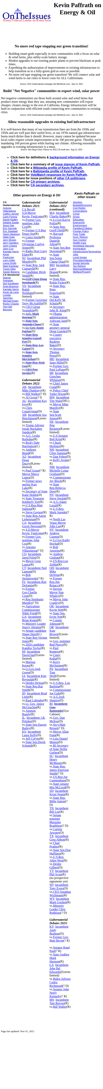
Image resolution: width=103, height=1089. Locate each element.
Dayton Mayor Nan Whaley (56, 592)
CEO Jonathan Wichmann (60, 893)
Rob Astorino (54, 548)
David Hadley (10, 219)
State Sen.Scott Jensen (55, 415)
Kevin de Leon (11, 292)
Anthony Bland (29, 451)
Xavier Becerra (11, 271)
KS (24, 731)
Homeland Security (83, 245)
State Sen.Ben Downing (59, 249)
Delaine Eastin (11, 222)
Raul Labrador (35, 700)
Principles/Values (82, 260)
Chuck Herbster (55, 444)
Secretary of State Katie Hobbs (35, 493)
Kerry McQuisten (56, 663)
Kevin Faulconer (8, 256)
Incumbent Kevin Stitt (59, 608)
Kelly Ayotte (61, 460)
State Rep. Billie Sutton (57, 799)
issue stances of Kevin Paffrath (77, 164)
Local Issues (80, 257)
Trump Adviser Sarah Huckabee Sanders (33, 429)
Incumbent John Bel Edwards (58, 968)
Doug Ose (8, 225)
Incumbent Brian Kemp (31, 618)
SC (51, 756)
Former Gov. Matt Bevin (59, 938)
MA (51, 213)
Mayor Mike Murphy (59, 406)
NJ (24, 258)
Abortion (77, 202)
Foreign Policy (81, 231)
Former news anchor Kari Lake (32, 484)
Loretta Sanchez (8, 296)
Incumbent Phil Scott (58, 872)
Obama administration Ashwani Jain (58, 317)
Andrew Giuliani (56, 555)
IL (23, 717)
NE (51, 421)
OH (51, 568)
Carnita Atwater (55, 830)
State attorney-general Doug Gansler (59, 328)
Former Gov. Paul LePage (59, 367)
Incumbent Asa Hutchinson (34, 416)
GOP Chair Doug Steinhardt (34, 280)
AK (24, 387)
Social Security (81, 263)
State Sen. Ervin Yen (57, 615)
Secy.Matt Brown (57, 726)
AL (24, 401)
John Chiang (10, 245)
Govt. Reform (80, 237)
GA (24, 616)
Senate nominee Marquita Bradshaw (55, 820)
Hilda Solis (9, 237)
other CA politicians (71, 178)
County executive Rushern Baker (55, 340)
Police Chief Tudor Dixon (58, 392)
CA (24, 522)
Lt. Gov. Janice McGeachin (33, 705)
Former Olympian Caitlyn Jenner (33, 244)
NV (51, 495)
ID (23, 693)
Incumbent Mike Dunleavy (31, 388)
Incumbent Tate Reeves (59, 1001)
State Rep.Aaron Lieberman (34, 517)
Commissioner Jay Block (60, 479)
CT (24, 568)
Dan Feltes (59, 456)
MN (51, 397)
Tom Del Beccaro (7, 308)
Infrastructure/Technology (87, 251)
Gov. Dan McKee (57, 719)
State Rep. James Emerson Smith (59, 770)
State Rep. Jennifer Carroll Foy (32, 338)
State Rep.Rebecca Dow (57, 488)
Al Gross (31, 397)
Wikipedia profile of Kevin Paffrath (57, 167)
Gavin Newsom (11, 234)
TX (51, 836)
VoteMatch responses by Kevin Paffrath (59, 174)
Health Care (79, 242)
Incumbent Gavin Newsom (31, 524)
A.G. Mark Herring (30, 315)
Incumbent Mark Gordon (59, 900)
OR (51, 627)
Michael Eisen (10, 300)
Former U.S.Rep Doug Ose (34, 232)
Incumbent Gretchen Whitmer (58, 376)
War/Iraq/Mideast (82, 269)
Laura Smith (9, 263)
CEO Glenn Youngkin (31, 308)
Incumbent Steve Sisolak (59, 496)
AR (24, 414)
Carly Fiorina (10, 216)
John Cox (8, 248)
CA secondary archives (47, 185)
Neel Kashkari (10, 266)
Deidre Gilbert (55, 865)
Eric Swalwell (10, 231)
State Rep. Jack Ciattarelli (33, 266)
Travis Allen (9, 269)
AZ (24, 456)
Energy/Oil (79, 222)
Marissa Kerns (28, 663)
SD (51, 790)
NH (51, 449)
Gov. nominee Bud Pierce (59, 642)
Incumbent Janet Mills (59, 360)
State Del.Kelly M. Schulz (57, 300)
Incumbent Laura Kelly (31, 733)
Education (78, 219)
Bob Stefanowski (29, 576)
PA (51, 669)
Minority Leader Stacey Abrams (34, 625)
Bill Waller (59, 1006)
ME (51, 359)
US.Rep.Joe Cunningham (58, 778)
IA (23, 676)
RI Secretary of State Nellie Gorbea (59, 749)
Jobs (75, 254)
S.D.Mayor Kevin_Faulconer (33, 214)
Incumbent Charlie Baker (59, 214)
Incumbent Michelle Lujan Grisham (59, 470)
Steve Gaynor (34, 512)
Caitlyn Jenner (11, 213)
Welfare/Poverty (82, 271)
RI (51, 703)
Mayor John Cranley (58, 601)
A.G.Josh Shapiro (56, 698)
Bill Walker (33, 394)
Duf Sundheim (11, 283)
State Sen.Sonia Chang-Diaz (56, 258)
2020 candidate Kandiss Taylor (33, 646)
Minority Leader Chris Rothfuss (57, 909)
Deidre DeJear (34, 683)
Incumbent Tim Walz (59, 399)
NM (51, 467)
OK (51, 606)
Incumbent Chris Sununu (59, 451)
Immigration (79, 248)
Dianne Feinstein (8, 279)
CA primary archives (45, 181)
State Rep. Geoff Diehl (57, 228)
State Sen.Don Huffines (60, 851)
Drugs (76, 216)
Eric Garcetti (10, 228)
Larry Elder (9, 260)
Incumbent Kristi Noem (58, 792)
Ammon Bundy (29, 712)
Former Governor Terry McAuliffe (34, 301)
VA (24, 286)
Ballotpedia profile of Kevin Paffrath (58, 171)
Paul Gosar (32, 470)
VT (51, 871)
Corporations (80, 210)
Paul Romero (54, 649)
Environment (80, 225)
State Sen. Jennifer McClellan (30, 355)
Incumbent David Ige (31, 653)
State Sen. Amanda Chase (31, 322)
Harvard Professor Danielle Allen (56, 239)
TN (51, 808)
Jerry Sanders (10, 242)
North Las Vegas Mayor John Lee (57, 523)
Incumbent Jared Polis (31, 555)
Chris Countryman (30, 409)
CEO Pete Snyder (30, 371)
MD (51, 265)
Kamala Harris (11, 251)
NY (51, 529)
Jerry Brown (9, 239)
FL (24, 582)
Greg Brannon (11, 286)
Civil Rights (79, 208)
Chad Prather (54, 844)
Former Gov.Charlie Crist (29, 592)
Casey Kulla (54, 656)
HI (23, 651)
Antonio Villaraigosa (9, 209)
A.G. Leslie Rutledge (31, 437)
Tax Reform (79, 266)
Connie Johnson (55, 622)
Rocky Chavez (11, 303)
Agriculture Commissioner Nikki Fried (31, 610)
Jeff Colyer (32, 738)
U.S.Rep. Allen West (56, 858)
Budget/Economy (82, 205)
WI (51, 884)
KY (51, 926)
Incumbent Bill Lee (58, 810)
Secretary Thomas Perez (57, 352)
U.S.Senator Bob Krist (58, 437)
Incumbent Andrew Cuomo (59, 533)
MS (51, 999)
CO (24, 554)
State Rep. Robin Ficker (57, 280)
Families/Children (82, 228)
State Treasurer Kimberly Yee (33, 500)
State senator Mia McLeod (59, 785)
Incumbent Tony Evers (58, 886)
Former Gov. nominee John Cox (31, 223)
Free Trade (79, 234)
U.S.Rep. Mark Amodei (58, 510)
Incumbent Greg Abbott (58, 837)
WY (51, 898)
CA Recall (28, 209)
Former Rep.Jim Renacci (55, 582)
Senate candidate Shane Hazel (34, 632)
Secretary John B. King (57, 308)
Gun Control (79, 239)
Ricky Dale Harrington (31, 444)
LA (51, 965)
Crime (76, 213)
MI (51, 373)
